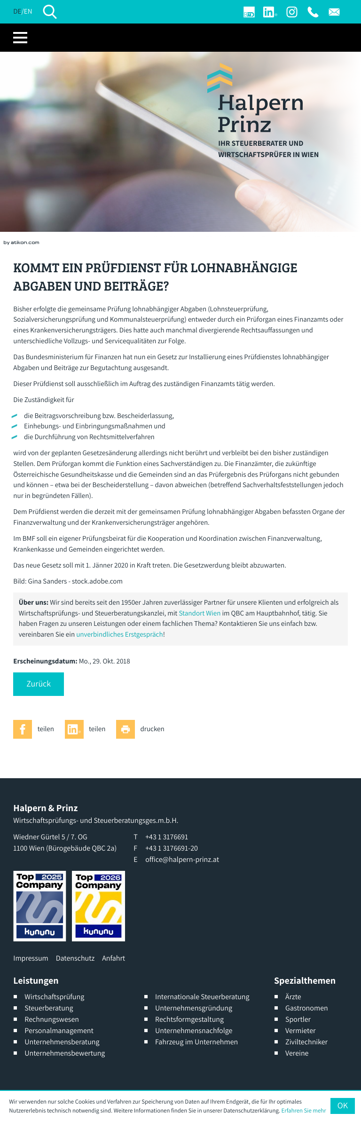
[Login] (249, 12)
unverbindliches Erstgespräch (119, 634)
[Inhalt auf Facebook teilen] (36, 729)
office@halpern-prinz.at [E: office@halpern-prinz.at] (182, 859)
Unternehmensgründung (193, 1008)
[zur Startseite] (255, 97)
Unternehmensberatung (61, 1042)
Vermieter (300, 1030)
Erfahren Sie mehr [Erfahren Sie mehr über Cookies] (304, 1110)
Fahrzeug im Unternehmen (196, 1042)
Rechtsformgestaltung (189, 1019)
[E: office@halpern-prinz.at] (334, 12)
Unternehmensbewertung (64, 1053)
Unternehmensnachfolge (193, 1030)
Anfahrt (113, 958)
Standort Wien (199, 613)
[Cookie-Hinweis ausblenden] (342, 1106)
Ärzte (293, 997)
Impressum (30, 958)
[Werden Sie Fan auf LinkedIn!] (270, 12)
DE (17, 11)
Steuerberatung (48, 1008)
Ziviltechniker (306, 1042)
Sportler (298, 1019)
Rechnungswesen (51, 1019)
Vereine (296, 1053)
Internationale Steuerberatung (202, 997)
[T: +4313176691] (313, 12)
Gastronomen (306, 1008)
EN (28, 11)
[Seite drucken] (143, 729)
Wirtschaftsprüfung (54, 997)
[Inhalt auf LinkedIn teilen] (88, 729)
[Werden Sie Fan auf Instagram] (292, 12)
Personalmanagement (59, 1030)
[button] (38, 684)
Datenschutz (75, 958)
